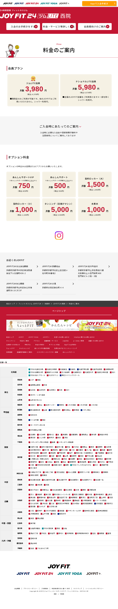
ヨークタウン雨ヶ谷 (38, 425)
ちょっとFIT (10, 348)
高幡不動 (105, 465)
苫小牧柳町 (66, 372)
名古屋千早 (63, 480)
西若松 (61, 405)
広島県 (19, 523)
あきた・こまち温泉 (38, 395)
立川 (96, 465)
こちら (31, 180)
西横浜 (105, 472)
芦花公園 (90, 456)
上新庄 (109, 494)
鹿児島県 (20, 543)
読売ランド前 (85, 472)
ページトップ (59, 310)
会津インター (51, 405)
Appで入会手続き (99, 3)
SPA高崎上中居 (36, 430)
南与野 (93, 434)
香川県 (19, 528)
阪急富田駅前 (88, 503)
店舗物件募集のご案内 (24, 352)
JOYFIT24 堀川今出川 (91, 271)
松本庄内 (34, 415)
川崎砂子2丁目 (36, 472)
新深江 (83, 497)
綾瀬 (96, 450)
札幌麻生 (63, 369)
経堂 (81, 456)
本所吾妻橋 (35, 453)
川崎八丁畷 (49, 472)
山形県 (19, 400)
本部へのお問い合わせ (61, 337)
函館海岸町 (110, 369)
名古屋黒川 (74, 480)
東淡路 (33, 497)
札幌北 (73, 369)
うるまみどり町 (43, 548)
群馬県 (19, 430)
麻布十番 (60, 447)
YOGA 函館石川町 (37, 372)
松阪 (47, 485)
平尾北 (43, 533)
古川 (67, 390)
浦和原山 (84, 434)
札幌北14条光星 (102, 372)
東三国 (48, 494)
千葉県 (19, 442)
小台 (73, 450)
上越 (45, 410)
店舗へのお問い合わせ (96, 341)
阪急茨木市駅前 (63, 503)
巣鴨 (57, 462)
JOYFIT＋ (46, 337)
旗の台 (110, 453)
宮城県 (19, 390)
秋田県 (19, 395)
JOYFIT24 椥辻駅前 (19, 287)
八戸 (32, 380)
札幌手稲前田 (97, 369)
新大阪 (89, 494)
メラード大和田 (100, 500)
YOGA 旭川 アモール (38, 375)
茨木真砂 (76, 503)
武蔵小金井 (58, 465)
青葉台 (44, 475)
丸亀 (65, 528)
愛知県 (19, 479)
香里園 (33, 506)
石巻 (60, 390)
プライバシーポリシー (31, 588)
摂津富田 (99, 503)
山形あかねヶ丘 (36, 400)
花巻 (45, 385)
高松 (58, 528)
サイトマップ (78, 588)
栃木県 (19, 425)
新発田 (76, 410)
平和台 (110, 462)
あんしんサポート (69, 352)
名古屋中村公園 (49, 480)
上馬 (66, 456)
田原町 (100, 447)
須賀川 (33, 405)
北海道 (13, 372)
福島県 (19, 405)
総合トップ (10, 337)
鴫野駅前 (74, 497)
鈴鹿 (32, 485)
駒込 (64, 462)
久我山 (49, 462)
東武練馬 (83, 462)
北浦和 (33, 434)
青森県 (19, 380)
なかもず (42, 506)
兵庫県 (19, 512)
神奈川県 (20, 473)
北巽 (111, 497)
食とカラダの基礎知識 (42, 348)
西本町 (58, 500)
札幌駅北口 (77, 372)
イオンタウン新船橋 (66, 442)
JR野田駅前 (87, 500)
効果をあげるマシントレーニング (65, 348)
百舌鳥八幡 (53, 506)
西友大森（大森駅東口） (85, 453)
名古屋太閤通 (35, 480)
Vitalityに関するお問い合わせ (84, 337)
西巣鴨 (55, 450)
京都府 (19, 489)
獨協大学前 (104, 434)
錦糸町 (44, 453)
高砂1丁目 (34, 533)
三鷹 (32, 465)
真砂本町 (34, 543)
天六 (32, 494)
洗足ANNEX (43, 456)
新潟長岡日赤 (35, 410)
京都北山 (45, 490)
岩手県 (19, 384)
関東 (6, 447)
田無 (67, 465)
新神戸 (39, 511)
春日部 (33, 437)
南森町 (39, 494)
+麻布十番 (34, 447)
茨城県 (19, 420)
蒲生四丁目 (63, 497)
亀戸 (70, 453)
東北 (6, 392)
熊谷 (59, 437)
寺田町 (33, 500)
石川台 (33, 456)
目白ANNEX (90, 459)
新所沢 (51, 437)
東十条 (46, 450)
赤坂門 (52, 533)
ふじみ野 (42, 437)
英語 (55, 594)
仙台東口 (52, 390)
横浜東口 (96, 472)
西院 (84, 490)
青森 (39, 380)
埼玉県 (19, 436)
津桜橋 (39, 485)
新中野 (108, 459)
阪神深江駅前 (89, 511)
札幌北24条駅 (52, 369)
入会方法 (66, 341)
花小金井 (34, 468)
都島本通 (42, 497)
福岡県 (19, 533)
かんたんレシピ (24, 348)
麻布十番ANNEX (47, 447)
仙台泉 (33, 390)
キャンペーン (10, 341)
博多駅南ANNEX (83, 533)
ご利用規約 (44, 588)
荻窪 (42, 462)
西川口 (51, 434)
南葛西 (53, 453)
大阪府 (19, 500)
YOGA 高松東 (48, 528)
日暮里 (80, 450)
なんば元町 (35, 503)
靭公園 (49, 500)
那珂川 (60, 533)
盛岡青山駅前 (35, 385)
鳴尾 (54, 514)
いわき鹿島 (72, 405)
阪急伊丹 (62, 514)
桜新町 (74, 456)
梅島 (103, 450)
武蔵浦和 (74, 434)
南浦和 (65, 434)
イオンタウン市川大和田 (39, 442)
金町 (110, 450)
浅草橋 (108, 447)
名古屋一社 (99, 480)
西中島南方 (100, 494)
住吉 (94, 533)
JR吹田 (44, 503)
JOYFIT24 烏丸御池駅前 (19, 270)
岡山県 (19, 518)
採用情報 (9, 352)
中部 (6, 482)
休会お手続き (39, 345)
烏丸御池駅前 (57, 490)
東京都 (19, 457)
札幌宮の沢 (89, 372)
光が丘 (102, 462)
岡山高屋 (40, 518)
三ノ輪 (89, 450)
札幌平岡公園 (84, 369)
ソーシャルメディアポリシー (95, 588)
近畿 (6, 501)
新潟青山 (67, 410)
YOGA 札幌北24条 (37, 369)
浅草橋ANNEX (36, 450)
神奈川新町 (35, 475)
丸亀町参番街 (35, 528)
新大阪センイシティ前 (62, 494)
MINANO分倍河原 (43, 465)
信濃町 (72, 459)
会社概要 (17, 588)
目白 (80, 459)
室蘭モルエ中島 (52, 372)
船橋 (53, 442)
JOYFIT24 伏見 (55, 285)
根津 (92, 447)
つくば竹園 (35, 420)
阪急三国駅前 (79, 494)
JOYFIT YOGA (33, 337)
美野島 (101, 533)
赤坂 (68, 447)
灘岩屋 (61, 511)
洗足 (52, 456)
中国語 (62, 594)
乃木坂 (76, 447)
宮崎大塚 (34, 538)
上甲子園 (46, 514)
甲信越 (6, 412)
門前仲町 (62, 453)
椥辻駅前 (69, 490)
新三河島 (64, 450)
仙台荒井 (42, 390)
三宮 (32, 511)
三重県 (19, 484)
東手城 (33, 523)
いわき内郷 (83, 405)
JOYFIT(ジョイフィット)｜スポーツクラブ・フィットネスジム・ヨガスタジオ (63, 591)
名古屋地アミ (87, 480)
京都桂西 (92, 490)
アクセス (37, 341)
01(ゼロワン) (53, 375)
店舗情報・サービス (51, 341)
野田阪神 (67, 500)
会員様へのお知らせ (13, 345)
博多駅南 (70, 533)
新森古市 (52, 497)
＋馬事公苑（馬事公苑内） (40, 459)
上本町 (103, 497)
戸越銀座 (100, 453)
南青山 (84, 447)
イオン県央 (87, 410)
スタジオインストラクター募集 (47, 352)
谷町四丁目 (93, 497)
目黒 (59, 456)
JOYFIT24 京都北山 (55, 270)
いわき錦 (94, 405)
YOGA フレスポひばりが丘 (81, 465)
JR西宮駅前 (35, 514)
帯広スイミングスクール (71, 375)
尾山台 (99, 456)
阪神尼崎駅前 (103, 511)
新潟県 (19, 410)
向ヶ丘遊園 (72, 472)
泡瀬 (32, 548)
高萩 (43, 420)
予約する (28, 345)
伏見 (77, 490)
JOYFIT (21, 337)
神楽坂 (100, 459)
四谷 (65, 459)
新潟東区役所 (55, 410)
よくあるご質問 (78, 341)
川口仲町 (42, 434)
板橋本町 (73, 462)
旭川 (113, 372)
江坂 (52, 503)
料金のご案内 (24, 341)
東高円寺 (34, 462)
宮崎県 (19, 538)
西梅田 (76, 500)
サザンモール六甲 (74, 511)
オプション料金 (54, 345)
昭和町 (41, 500)
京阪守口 (109, 503)
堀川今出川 (35, 490)
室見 (109, 533)
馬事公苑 (56, 459)
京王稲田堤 (60, 472)
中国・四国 (6, 523)
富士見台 (93, 462)
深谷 (66, 437)
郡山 (40, 405)
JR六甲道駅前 (51, 511)
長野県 (19, 415)
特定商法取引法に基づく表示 (61, 588)
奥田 (32, 518)
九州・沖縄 (6, 540)
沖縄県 (19, 548)
